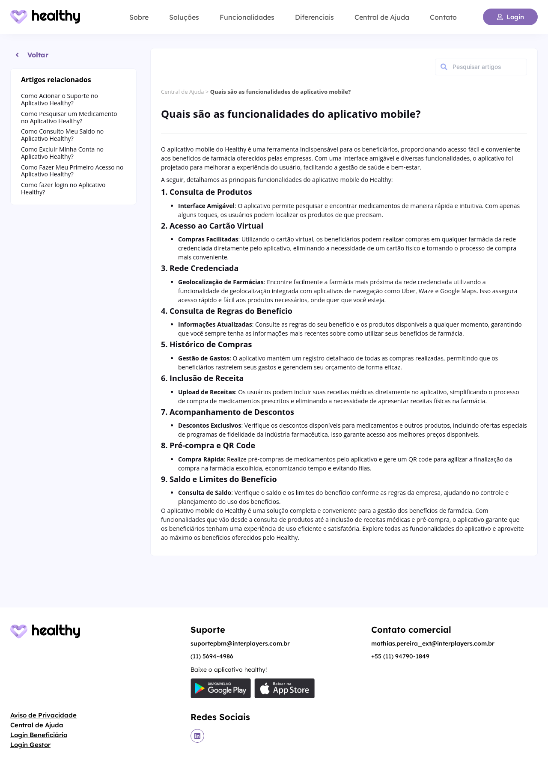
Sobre (139, 17)
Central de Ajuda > (185, 91)
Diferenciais (314, 17)
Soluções (184, 17)
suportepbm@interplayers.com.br (240, 643)
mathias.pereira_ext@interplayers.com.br (432, 643)
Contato (443, 17)
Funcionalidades (247, 17)
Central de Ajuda (381, 17)
